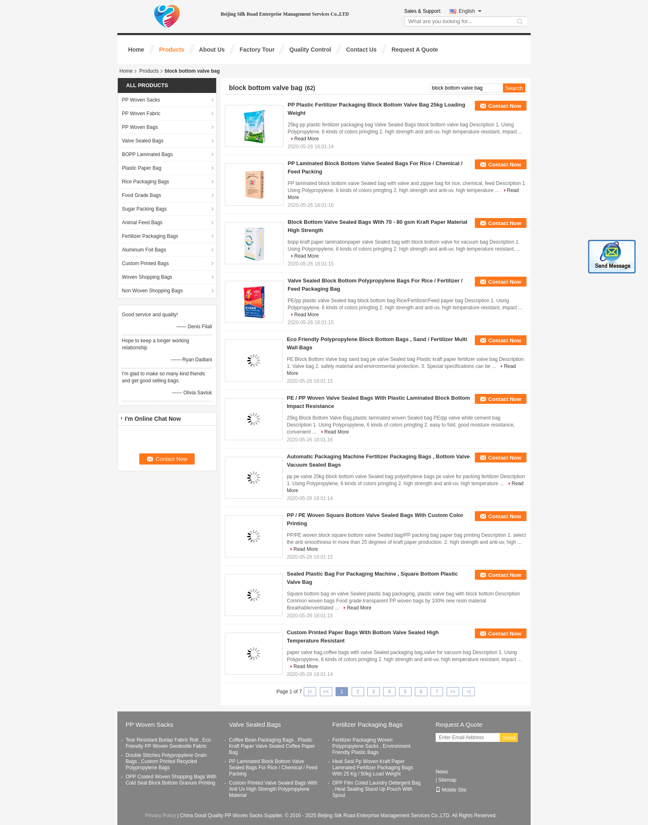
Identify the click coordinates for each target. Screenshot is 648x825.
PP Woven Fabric (141, 113)
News (442, 772)
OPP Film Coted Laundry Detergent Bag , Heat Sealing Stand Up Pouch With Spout (376, 789)
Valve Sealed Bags (143, 141)
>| (469, 692)
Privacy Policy (160, 815)
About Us (212, 49)
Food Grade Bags (141, 195)
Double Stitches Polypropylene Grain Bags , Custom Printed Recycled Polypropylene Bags (166, 761)
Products (171, 49)
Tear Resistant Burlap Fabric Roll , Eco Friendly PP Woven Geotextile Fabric (168, 743)
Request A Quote (414, 49)
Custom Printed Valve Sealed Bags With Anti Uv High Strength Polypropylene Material (273, 789)
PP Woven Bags (140, 127)
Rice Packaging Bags (145, 182)
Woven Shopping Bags (147, 277)
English (470, 11)
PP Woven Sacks (141, 100)
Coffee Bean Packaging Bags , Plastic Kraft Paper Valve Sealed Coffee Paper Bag (272, 746)
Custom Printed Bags (145, 263)
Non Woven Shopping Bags (152, 291)
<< (326, 692)
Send (509, 738)
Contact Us (361, 49)
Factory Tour (257, 49)
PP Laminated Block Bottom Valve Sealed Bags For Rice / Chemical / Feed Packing (273, 768)
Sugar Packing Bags (144, 209)
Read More (306, 139)
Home (136, 49)
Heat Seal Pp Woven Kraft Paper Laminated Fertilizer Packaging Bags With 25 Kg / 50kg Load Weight (372, 768)
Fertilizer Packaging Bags (150, 236)
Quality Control (310, 49)
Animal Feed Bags (142, 222)
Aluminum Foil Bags (144, 250)
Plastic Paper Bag (141, 168)
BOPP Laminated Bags (147, 154)
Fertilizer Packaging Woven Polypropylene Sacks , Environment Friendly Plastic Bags (371, 746)
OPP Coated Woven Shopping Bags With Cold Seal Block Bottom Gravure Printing (171, 780)
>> (453, 692)
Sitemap (447, 780)
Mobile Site (451, 790)
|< (310, 692)
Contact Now (504, 106)
